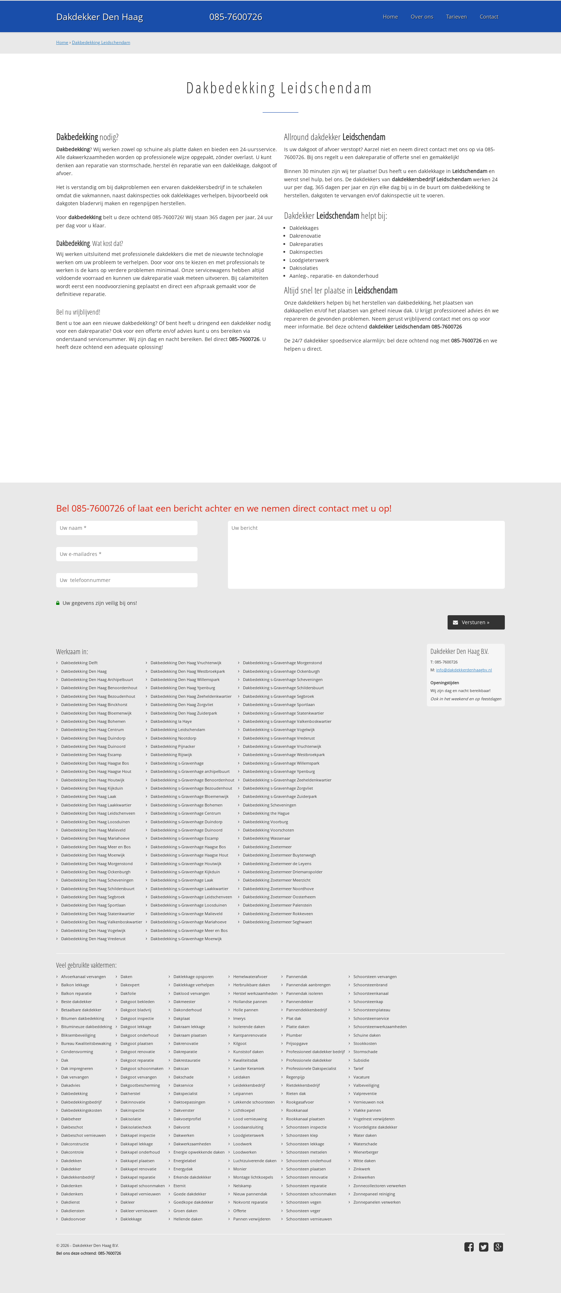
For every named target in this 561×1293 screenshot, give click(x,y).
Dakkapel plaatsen (138, 1160)
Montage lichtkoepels (253, 1177)
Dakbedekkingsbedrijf (81, 1102)
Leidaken (241, 1077)
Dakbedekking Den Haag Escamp (91, 754)
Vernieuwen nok (368, 1102)
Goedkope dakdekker (193, 1202)
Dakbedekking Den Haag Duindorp (93, 738)
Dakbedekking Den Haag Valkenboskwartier (101, 921)
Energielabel (185, 1160)
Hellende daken (188, 1219)
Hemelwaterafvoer (250, 976)
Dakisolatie (131, 1118)
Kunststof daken (248, 1051)
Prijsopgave (297, 1043)
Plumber (294, 1035)
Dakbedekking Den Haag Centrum (92, 729)
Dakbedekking (74, 1093)
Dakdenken (71, 1185)
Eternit (180, 1185)
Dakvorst (182, 1127)
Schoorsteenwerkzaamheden (380, 1026)
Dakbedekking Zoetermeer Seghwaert (277, 921)
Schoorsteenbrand (370, 984)
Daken (126, 976)
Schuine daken (367, 1035)
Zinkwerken (364, 1177)
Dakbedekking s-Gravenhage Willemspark (281, 763)
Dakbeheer (71, 1118)
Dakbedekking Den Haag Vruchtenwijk (186, 662)
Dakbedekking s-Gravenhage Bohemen (187, 805)
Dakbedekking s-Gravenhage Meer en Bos (189, 930)
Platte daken (297, 1026)
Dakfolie (128, 993)
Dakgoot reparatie (137, 1060)
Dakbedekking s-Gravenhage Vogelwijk (279, 729)
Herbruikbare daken (251, 984)
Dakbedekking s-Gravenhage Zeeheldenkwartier (287, 780)
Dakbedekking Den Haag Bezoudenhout (98, 696)
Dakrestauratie (187, 1060)
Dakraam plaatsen (190, 1035)
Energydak (183, 1168)
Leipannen (243, 1093)
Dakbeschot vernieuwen (83, 1135)
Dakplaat (182, 1018)
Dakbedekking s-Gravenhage (177, 763)
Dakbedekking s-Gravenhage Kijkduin (185, 871)
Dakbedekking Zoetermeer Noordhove (278, 888)
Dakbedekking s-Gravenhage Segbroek (278, 696)
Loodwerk (242, 1143)
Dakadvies (70, 1085)
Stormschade (365, 1051)
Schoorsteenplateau (371, 1009)
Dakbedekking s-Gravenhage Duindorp (187, 821)
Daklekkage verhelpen (194, 984)
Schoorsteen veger (303, 1210)
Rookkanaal (297, 1110)
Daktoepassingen (189, 1102)
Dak (64, 1060)
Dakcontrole (72, 1152)
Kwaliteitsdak (245, 1060)
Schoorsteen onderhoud (308, 1160)
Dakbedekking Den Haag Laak (88, 796)
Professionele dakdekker (309, 1060)
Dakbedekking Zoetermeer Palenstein (277, 905)
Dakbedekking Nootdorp (173, 738)
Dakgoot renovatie (138, 1051)
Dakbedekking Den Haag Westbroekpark (188, 671)
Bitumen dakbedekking (82, 1018)
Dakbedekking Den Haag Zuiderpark (184, 713)
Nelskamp (242, 1185)
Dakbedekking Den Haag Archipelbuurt (97, 679)
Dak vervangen (75, 1077)
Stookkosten (365, 1043)
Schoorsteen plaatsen (306, 1168)
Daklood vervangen (192, 993)
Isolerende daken (249, 1026)
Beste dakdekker (76, 1001)
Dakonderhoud (188, 1009)
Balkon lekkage (75, 984)
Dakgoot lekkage (136, 1026)
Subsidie (361, 1060)
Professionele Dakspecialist (311, 1068)
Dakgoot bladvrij (136, 1009)
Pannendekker (299, 1001)
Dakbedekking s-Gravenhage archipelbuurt (190, 771)
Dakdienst (70, 1202)
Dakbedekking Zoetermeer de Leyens (277, 863)
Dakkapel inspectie (138, 1135)
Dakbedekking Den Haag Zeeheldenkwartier (191, 696)
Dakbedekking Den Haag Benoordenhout (99, 687)
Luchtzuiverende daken (255, 1160)
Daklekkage (131, 1219)
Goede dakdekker (190, 1193)
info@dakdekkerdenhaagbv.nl (464, 669)
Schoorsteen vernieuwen (309, 1219)
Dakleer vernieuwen (139, 1210)
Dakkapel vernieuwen (141, 1193)
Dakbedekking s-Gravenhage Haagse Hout (189, 855)
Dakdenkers (72, 1193)
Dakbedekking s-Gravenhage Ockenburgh (281, 671)
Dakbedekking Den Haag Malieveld (93, 830)
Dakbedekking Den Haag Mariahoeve (95, 838)
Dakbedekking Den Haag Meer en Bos (96, 846)
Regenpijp (295, 1077)
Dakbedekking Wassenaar (266, 838)
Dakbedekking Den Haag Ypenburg (183, 687)
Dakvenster (184, 1110)
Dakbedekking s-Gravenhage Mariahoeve (188, 921)
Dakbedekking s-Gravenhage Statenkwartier (283, 713)
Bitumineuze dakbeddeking (86, 1026)
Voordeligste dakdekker (375, 1127)
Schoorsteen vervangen (375, 976)
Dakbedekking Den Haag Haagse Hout (96, 771)
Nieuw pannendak (250, 1193)
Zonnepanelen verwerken (377, 1202)
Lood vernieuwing (250, 1118)
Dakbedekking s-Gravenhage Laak (182, 880)
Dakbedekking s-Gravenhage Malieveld (187, 913)
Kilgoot (240, 1043)
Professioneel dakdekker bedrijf (315, 1051)
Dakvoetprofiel (187, 1118)
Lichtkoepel (244, 1110)
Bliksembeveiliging (78, 1035)
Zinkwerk (361, 1168)
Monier (240, 1168)
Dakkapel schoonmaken (143, 1185)
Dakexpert (130, 984)
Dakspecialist (185, 1093)
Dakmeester (184, 1001)
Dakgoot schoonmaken (142, 1068)
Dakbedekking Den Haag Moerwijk (93, 855)
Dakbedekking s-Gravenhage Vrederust (279, 738)
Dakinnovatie (133, 1102)
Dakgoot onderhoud (139, 1035)
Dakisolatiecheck (136, 1127)
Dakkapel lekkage (137, 1143)
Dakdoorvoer (73, 1219)
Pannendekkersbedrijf (306, 1009)
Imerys (239, 1018)
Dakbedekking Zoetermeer (267, 846)
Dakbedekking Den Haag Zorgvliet (182, 704)
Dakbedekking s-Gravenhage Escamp (185, 838)
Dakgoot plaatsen (137, 1043)
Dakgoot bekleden (138, 1001)
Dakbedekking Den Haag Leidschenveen (98, 813)
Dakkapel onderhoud (140, 1152)
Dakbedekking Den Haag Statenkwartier (98, 913)
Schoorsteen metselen (306, 1152)
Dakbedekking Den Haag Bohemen (93, 721)
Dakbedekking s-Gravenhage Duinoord (187, 830)
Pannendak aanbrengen (308, 984)
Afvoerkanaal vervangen (83, 976)
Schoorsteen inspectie (306, 1127)
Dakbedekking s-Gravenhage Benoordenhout (192, 780)
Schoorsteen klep (302, 1135)
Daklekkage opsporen (194, 976)
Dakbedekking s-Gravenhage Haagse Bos (188, 846)
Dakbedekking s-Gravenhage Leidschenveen (191, 896)
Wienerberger (365, 1152)
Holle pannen (245, 1009)
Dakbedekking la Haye (171, 721)
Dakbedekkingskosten (81, 1110)
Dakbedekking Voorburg (265, 821)
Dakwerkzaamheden (192, 1143)
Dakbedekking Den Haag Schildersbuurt (98, 888)
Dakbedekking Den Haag (84, 671)
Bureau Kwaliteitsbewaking (86, 1043)
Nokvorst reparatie (250, 1202)
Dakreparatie (185, 1051)
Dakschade (184, 1077)
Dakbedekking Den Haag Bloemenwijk (96, 713)
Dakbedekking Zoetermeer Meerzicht (277, 880)
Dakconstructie (75, 1143)
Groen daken (185, 1210)
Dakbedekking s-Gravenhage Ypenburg (279, 771)
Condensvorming (77, 1051)
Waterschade (365, 1143)
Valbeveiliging (366, 1085)
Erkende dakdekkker (192, 1177)
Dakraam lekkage (189, 1026)
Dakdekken (71, 1160)
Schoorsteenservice (371, 1018)
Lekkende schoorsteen (254, 1102)
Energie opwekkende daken (199, 1152)
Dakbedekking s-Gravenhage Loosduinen (189, 905)
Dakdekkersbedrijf (78, 1177)
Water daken (365, 1135)
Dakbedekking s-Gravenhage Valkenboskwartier (287, 721)
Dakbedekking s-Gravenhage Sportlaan (279, 704)
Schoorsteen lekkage (305, 1143)
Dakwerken (184, 1135)
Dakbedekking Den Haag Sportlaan (93, 905)
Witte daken (364, 1160)
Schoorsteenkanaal (371, 993)
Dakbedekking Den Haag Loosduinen (95, 821)
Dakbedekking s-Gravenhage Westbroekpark (284, 754)
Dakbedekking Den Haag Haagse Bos (95, 763)
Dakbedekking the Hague (266, 813)
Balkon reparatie (76, 993)
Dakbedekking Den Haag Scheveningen (97, 880)
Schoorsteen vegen (303, 1202)
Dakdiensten (72, 1210)
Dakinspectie (132, 1110)
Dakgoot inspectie (137, 1018)
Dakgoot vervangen (139, 1077)
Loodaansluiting (248, 1127)
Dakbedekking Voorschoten (268, 830)
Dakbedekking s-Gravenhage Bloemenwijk (190, 796)
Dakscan (181, 1068)
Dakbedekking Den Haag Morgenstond (97, 863)
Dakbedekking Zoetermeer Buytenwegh (279, 855)
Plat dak (293, 1018)
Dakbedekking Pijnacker (173, 746)
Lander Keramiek (248, 1068)
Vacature (361, 1077)
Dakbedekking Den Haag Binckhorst (94, 704)
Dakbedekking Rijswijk (171, 754)
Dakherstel (130, 1093)
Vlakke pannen (367, 1110)
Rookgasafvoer (300, 1102)
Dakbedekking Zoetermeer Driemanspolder (282, 871)
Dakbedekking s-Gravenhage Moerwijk (186, 938)
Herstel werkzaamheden (255, 993)
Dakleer (128, 1202)
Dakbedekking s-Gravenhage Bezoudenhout (191, 788)
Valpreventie (365, 1093)
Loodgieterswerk (248, 1135)
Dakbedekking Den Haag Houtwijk (93, 780)
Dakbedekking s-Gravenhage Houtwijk (186, 863)
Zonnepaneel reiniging (374, 1193)
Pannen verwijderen (251, 1219)
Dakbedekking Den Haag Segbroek (93, 896)
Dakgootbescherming (140, 1085)
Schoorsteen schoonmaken (311, 1193)
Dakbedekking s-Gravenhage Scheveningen (283, 679)
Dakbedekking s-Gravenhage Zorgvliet (278, 788)
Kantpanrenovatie (250, 1035)
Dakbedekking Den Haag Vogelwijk (93, 930)
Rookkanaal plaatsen (305, 1118)
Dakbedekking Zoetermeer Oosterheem (279, 896)
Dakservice (183, 1085)
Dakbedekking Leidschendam (101, 42)
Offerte (239, 1210)
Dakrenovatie (186, 1043)
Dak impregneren (77, 1068)
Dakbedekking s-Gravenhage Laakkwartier (189, 888)
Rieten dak (296, 1093)
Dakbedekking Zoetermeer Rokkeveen (278, 913)
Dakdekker (71, 1168)
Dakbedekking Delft (79, 662)
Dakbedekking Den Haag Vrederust (93, 938)
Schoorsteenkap (368, 1001)
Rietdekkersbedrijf (303, 1085)
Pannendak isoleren (304, 993)
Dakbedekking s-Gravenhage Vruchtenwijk (282, 746)
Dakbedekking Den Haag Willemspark (185, 679)
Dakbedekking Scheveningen (269, 805)
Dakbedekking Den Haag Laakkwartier (96, 805)
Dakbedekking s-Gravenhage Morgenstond (282, 662)
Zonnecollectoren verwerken (379, 1185)
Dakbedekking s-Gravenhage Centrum (186, 813)
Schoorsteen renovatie (307, 1177)
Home (62, 42)
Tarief (358, 1068)
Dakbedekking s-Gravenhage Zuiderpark (280, 796)
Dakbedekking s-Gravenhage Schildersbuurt (283, 687)
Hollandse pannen (250, 1001)
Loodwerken (245, 1152)
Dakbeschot (72, 1127)
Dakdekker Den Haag (99, 16)
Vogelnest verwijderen (374, 1118)
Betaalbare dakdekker (81, 1009)
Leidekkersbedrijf (249, 1085)
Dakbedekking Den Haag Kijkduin (92, 788)
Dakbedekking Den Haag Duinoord (93, 746)
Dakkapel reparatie (138, 1177)
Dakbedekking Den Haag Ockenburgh (96, 871)
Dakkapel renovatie (138, 1168)
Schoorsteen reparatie (306, 1185)
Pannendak (296, 976)
